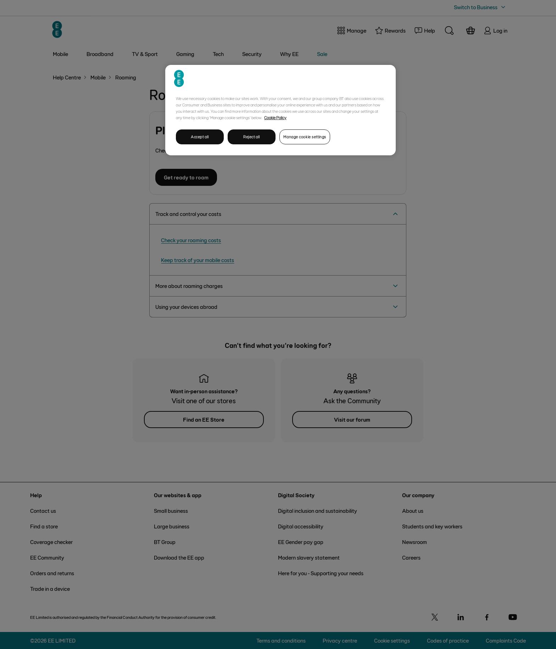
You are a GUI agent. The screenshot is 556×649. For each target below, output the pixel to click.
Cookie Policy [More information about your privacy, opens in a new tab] (275, 117)
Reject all (251, 136)
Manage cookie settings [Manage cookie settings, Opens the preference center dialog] (304, 136)
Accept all (200, 136)
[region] (280, 110)
